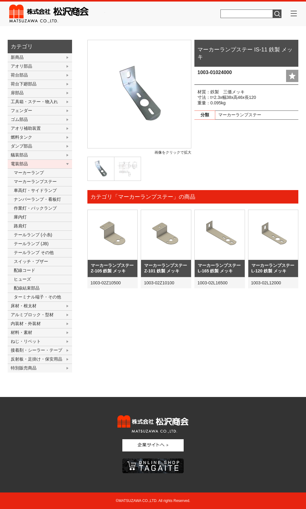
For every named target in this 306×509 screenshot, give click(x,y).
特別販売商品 (23, 367)
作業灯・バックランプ (35, 208)
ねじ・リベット (26, 341)
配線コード (24, 270)
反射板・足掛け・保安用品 (36, 359)
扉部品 (17, 92)
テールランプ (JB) (31, 243)
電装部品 (19, 163)
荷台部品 (19, 75)
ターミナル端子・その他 (37, 296)
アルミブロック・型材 (32, 314)
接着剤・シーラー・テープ (36, 350)
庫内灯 (20, 217)
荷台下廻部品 (23, 83)
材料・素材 (21, 332)
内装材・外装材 (26, 323)
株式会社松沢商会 (57, 14)
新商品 (17, 57)
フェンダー (21, 110)
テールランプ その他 (34, 252)
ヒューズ (22, 279)
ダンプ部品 (21, 146)
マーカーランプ (29, 172)
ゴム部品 (19, 119)
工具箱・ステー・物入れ (34, 101)
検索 (277, 13)
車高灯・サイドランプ (35, 190)
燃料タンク (21, 137)
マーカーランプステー (35, 181)
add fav (292, 76)
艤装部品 (19, 154)
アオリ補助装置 (26, 128)
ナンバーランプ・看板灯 (37, 199)
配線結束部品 (27, 288)
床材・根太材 (23, 305)
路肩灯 (20, 225)
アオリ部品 (21, 66)
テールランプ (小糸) (33, 234)
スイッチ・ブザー (31, 261)
